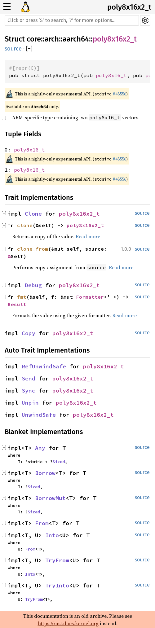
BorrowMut (50, 498)
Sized (58, 461)
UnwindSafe (39, 414)
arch (52, 39)
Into (52, 535)
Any (40, 447)
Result (17, 304)
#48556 (119, 94)
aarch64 (76, 39)
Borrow (45, 472)
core (34, 39)
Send (28, 378)
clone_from (32, 249)
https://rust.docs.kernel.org (68, 623)
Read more (88, 236)
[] (29, 48)
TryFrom (57, 560)
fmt (21, 297)
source (13, 48)
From (42, 523)
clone (25, 225)
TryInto (57, 585)
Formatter (90, 297)
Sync (28, 390)
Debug (33, 285)
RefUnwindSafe (44, 366)
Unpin (30, 402)
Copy (28, 333)
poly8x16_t (111, 75)
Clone (33, 213)
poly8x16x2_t (129, 7)
